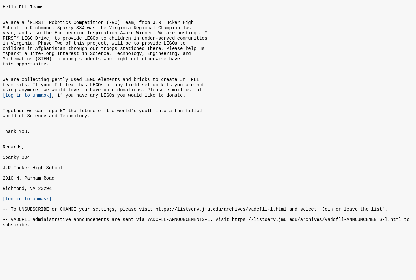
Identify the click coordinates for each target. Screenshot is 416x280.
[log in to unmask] (27, 112)
